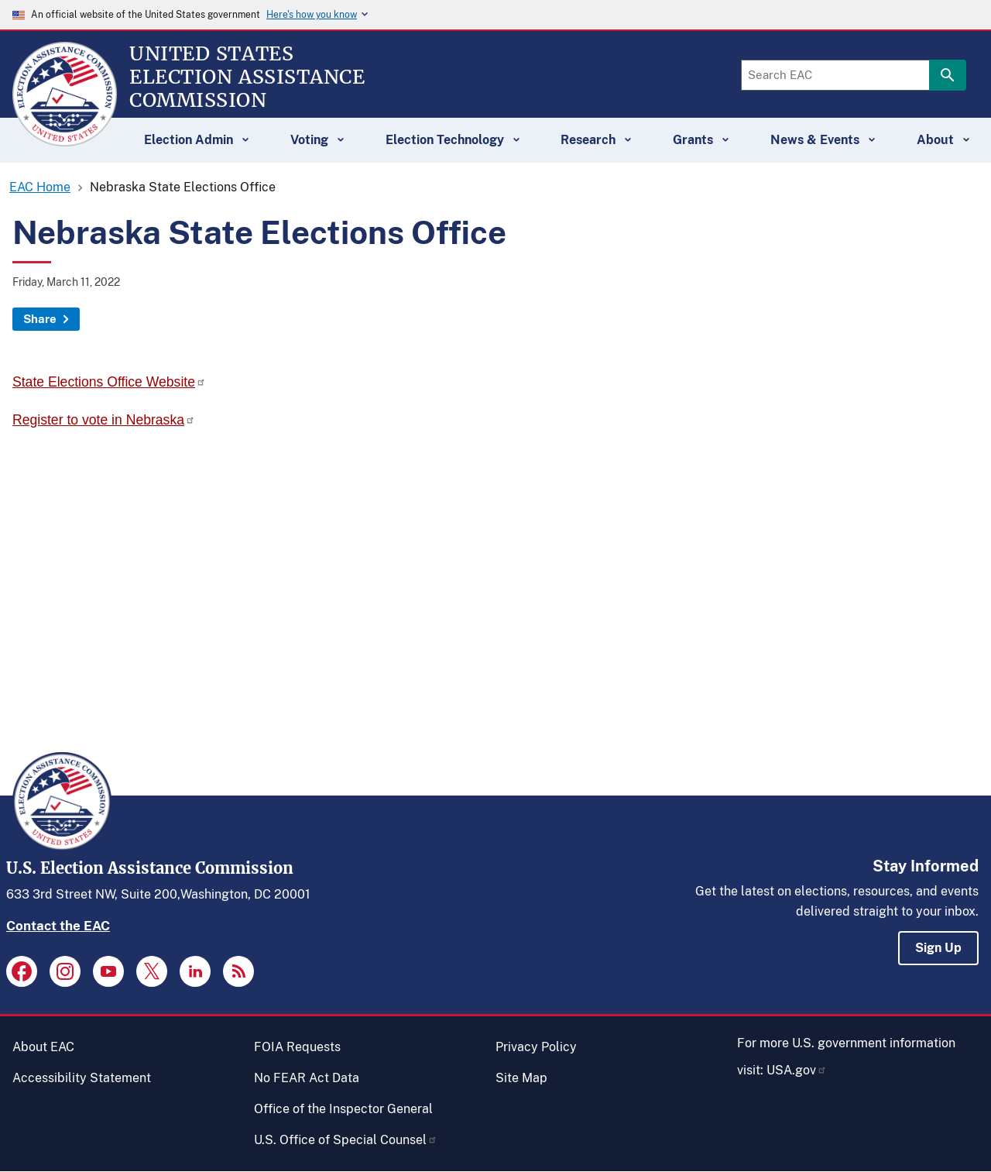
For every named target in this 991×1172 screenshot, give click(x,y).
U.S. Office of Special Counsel (345, 1139)
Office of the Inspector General (343, 1109)
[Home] (64, 139)
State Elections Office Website (109, 382)
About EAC (43, 1047)
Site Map (521, 1078)
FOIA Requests (297, 1047)
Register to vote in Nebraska (103, 420)
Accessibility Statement (81, 1078)
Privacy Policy (536, 1047)
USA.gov (796, 1070)
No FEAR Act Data (306, 1078)
